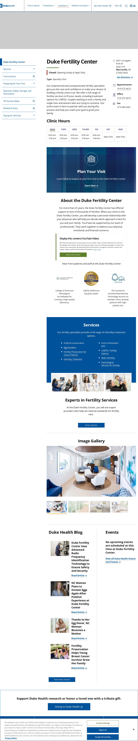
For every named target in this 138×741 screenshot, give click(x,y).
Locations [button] (62, 5)
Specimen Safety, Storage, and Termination (17, 92)
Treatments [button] (48, 5)
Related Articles (19, 108)
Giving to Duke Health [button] (67, 706)
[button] (50, 471)
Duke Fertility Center (14, 62)
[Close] (134, 730)
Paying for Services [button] (19, 115)
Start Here (90, 185)
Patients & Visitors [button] (80, 5)
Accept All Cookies (103, 737)
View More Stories (62, 679)
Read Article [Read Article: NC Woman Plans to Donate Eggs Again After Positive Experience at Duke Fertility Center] (77, 612)
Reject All (103, 730)
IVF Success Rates (19, 101)
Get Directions (123, 77)
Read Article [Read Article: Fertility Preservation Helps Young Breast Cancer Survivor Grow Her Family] (77, 668)
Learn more (97, 249)
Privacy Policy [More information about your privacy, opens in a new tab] (11, 739)
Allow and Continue (73, 255)
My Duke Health (101, 5)
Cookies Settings (103, 723)
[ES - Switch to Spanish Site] (133, 6)
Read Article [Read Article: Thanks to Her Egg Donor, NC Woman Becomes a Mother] (77, 638)
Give (117, 5)
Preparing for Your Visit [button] (19, 83)
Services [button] (19, 68)
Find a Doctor (34, 5)
